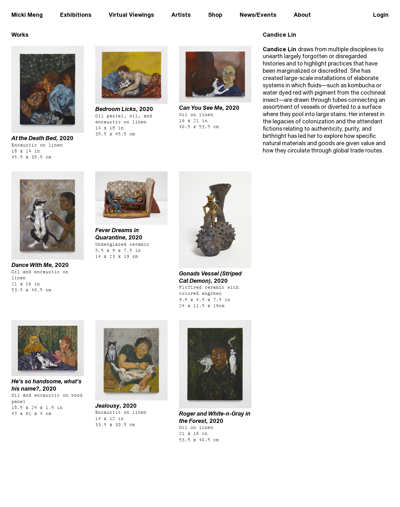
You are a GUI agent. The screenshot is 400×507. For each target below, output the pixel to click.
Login (381, 14)
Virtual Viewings (131, 14)
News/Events (258, 14)
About (302, 14)
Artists (181, 14)
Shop (215, 14)
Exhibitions (75, 14)
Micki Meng (27, 14)
